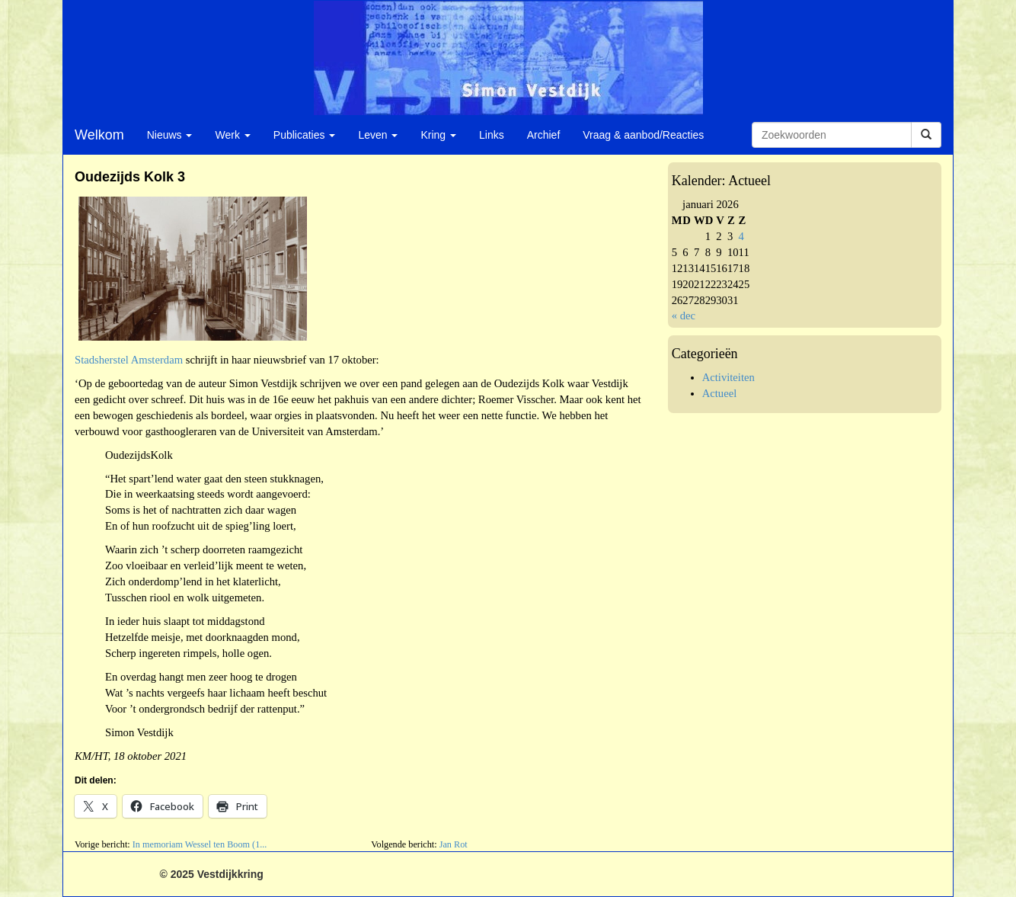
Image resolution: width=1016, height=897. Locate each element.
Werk (232, 135)
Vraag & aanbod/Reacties (643, 135)
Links (491, 135)
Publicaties (304, 135)
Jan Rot (453, 844)
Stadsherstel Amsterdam (129, 360)
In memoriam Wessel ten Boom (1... (200, 844)
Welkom (99, 135)
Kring (438, 135)
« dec (683, 315)
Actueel (719, 393)
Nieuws (170, 135)
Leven (378, 135)
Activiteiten (728, 377)
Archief (544, 135)
